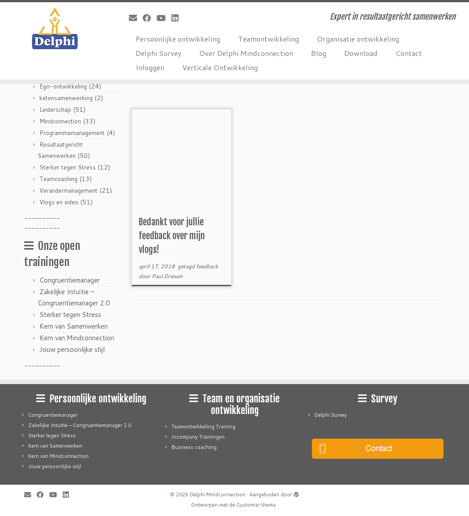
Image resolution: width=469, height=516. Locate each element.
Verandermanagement (68, 190)
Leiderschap (55, 110)
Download (361, 53)
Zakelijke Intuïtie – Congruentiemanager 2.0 (79, 425)
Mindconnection (60, 121)
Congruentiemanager (69, 280)
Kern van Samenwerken (73, 326)
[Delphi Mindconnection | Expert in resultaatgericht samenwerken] (55, 29)
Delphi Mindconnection (217, 494)
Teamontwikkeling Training (203, 426)
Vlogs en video (58, 202)
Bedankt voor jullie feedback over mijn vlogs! (172, 235)
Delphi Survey (158, 53)
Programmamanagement (72, 133)
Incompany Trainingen (198, 436)
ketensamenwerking (66, 98)
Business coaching (194, 447)
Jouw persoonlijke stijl (72, 349)
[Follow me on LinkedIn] (177, 18)
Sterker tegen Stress (67, 167)
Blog (318, 53)
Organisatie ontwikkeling (358, 39)
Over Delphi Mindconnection (246, 53)
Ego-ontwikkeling (63, 86)
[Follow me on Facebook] (150, 18)
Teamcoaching (58, 179)
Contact (409, 53)
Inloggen (150, 67)
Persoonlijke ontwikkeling (178, 39)
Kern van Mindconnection (76, 338)
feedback (207, 266)
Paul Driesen (167, 276)
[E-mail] (136, 18)
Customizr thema (256, 504)
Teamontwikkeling (268, 39)
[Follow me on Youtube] (164, 18)
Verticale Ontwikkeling (220, 67)
